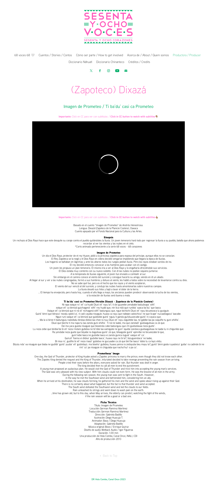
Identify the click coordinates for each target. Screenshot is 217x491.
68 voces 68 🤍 (24, 55)
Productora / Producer (187, 55)
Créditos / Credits (139, 62)
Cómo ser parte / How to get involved (99, 55)
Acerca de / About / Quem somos (148, 55)
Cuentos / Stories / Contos (55, 55)
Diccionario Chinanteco (110, 62)
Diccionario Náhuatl (80, 62)
